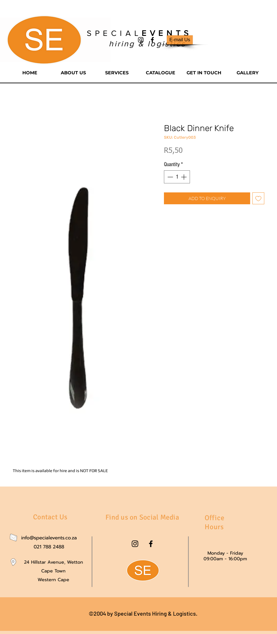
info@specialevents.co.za (49, 537)
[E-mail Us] (180, 39)
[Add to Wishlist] (258, 198)
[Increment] (184, 177)
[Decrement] (169, 177)
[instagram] (140, 40)
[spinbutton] (176, 177)
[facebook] (152, 40)
